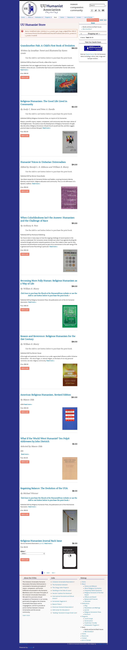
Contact (79, 17)
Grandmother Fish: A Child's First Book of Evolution (47, 45)
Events (62, 17)
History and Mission (91, 586)
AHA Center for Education (60, 610)
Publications (38, 17)
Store (55, 17)
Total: (87, 37)
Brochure (87, 614)
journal (41, 543)
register (101, 20)
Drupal (31, 647)
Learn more (26, 615)
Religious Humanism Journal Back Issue (41, 541)
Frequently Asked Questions (93, 590)
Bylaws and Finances (91, 599)
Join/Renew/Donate (92, 20)
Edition (23, 551)
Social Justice (89, 621)
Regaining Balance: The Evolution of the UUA (44, 488)
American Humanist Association (62, 607)
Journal (87, 610)
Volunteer (88, 601)
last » (53, 573)
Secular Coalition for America (62, 593)
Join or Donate (88, 17)
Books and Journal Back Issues (92, 27)
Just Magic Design (102, 644)
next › (48, 573)
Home (23, 17)
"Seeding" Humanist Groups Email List (64, 613)
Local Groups (89, 618)
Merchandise (87, 29)
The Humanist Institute (60, 585)
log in (105, 20)
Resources (70, 17)
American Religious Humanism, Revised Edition (45, 394)
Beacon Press (57, 604)
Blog (86, 605)
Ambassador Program (92, 625)
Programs (47, 17)
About (30, 17)
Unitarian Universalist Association (63, 582)
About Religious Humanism (93, 588)
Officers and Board (90, 597)
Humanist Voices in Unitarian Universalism (43, 162)
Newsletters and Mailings (92, 608)
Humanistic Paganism (59, 601)
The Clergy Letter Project (60, 587)
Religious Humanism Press (93, 612)
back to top (23, 644)
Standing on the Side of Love (61, 590)
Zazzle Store (90, 54)
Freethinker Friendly (91, 623)
